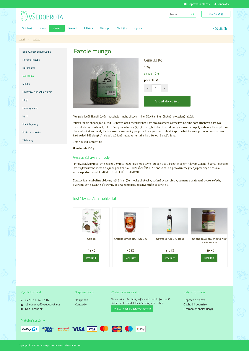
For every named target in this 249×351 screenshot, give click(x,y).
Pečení (73, 28)
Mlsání (90, 28)
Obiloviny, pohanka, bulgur (37, 92)
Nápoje (106, 28)
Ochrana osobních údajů (198, 309)
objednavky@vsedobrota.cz (42, 304)
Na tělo (124, 28)
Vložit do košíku (167, 101)
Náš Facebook (34, 309)
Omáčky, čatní (30, 108)
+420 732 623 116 (37, 300)
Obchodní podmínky (195, 304)
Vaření (58, 28)
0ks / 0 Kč (216, 14)
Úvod (22, 39)
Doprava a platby (198, 4)
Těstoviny (27, 140)
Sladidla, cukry (30, 124)
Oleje (25, 100)
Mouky (26, 84)
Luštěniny (28, 76)
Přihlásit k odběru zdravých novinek (132, 308)
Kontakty (223, 4)
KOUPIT (91, 258)
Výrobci (141, 28)
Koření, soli (28, 68)
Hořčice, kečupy (31, 60)
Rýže (25, 116)
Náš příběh (219, 28)
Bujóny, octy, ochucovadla (36, 52)
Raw (43, 28)
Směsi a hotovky (31, 132)
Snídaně (27, 28)
